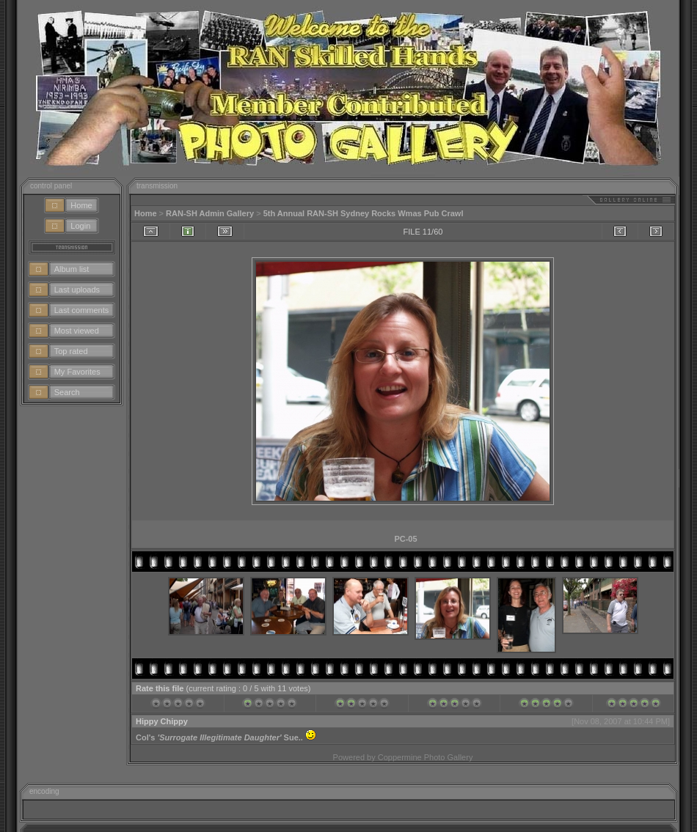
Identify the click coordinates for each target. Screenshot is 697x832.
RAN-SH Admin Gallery (210, 213)
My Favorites (77, 371)
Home (81, 205)
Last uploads (77, 289)
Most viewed (76, 330)
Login (80, 225)
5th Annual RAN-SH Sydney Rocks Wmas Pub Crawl (363, 213)
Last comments (81, 310)
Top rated (71, 351)
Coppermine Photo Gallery (425, 757)
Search (67, 392)
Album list (72, 269)
